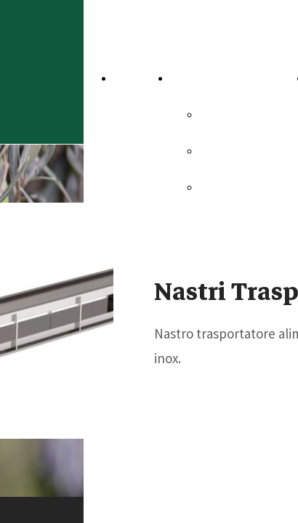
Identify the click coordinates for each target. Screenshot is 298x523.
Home (134, 77)
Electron (227, 223)
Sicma (219, 114)
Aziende (196, 77)
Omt (214, 150)
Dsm (215, 186)
